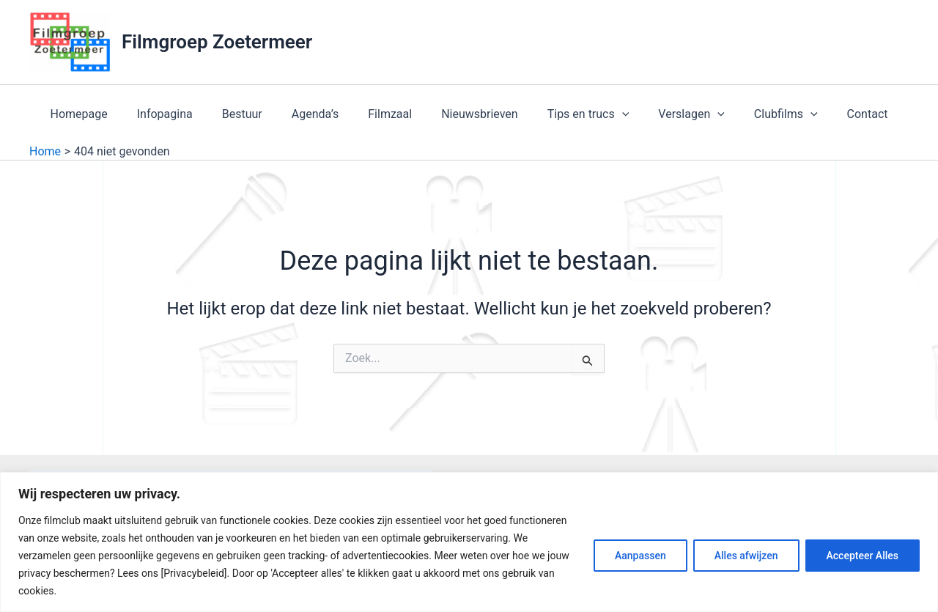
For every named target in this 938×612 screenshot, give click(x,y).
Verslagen (676, 114)
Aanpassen (640, 555)
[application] (613, 114)
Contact (841, 114)
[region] (469, 542)
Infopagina (185, 114)
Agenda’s (324, 114)
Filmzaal (393, 114)
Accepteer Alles (862, 555)
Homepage (105, 114)
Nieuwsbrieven (476, 114)
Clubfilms (765, 114)
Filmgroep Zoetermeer (217, 42)
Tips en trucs (580, 114)
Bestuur (257, 114)
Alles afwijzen (746, 555)
